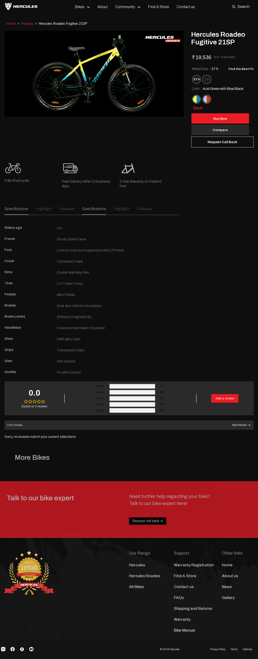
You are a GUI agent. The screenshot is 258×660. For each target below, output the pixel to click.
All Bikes (136, 588)
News (227, 588)
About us (230, 577)
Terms (234, 649)
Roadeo (27, 23)
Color (217, 88)
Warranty (182, 620)
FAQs (179, 598)
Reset (198, 108)
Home (11, 23)
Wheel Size (205, 69)
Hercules (137, 566)
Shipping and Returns (193, 609)
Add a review (225, 399)
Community (127, 7)
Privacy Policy (218, 649)
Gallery (228, 598)
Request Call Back (222, 142)
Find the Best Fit (241, 69)
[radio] (196, 79)
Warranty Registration (194, 566)
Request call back (148, 535)
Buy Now (222, 118)
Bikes (81, 7)
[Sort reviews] (241, 425)
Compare (222, 130)
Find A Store (160, 7)
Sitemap (247, 649)
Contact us (188, 7)
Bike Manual (184, 631)
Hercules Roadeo (144, 577)
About (104, 7)
